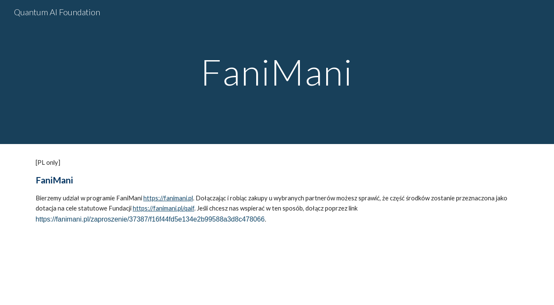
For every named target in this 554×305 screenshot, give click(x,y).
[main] (277, 71)
